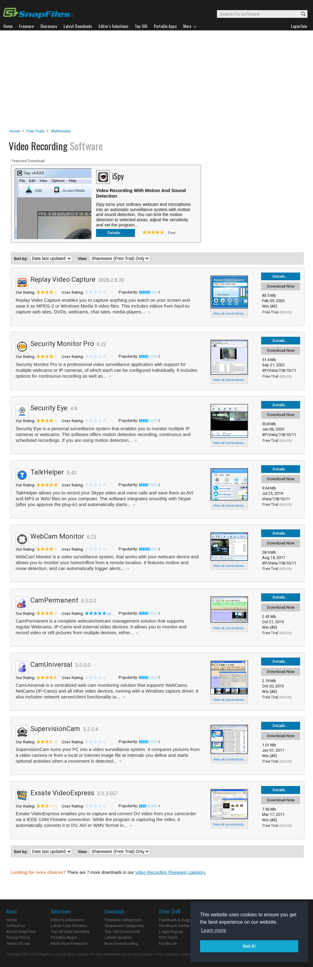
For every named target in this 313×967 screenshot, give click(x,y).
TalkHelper (47, 472)
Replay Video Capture (62, 279)
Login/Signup (171, 931)
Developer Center (174, 925)
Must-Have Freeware (69, 943)
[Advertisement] (157, 81)
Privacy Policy (18, 937)
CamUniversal (51, 664)
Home (14, 131)
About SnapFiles (21, 931)
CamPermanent (54, 600)
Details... (115, 232)
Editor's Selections (67, 920)
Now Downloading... (123, 943)
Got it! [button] (249, 946)
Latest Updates (118, 937)
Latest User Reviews (69, 925)
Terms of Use (18, 943)
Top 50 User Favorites (70, 931)
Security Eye (49, 408)
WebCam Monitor (57, 536)
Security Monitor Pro (62, 344)
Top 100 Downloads (122, 931)
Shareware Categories (124, 925)
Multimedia (61, 131)
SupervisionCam (55, 729)
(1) (109, 613)
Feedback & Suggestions (181, 920)
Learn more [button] (213, 930)
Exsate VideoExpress (62, 793)
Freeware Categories (123, 920)
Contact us (15, 925)
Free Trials (35, 131)
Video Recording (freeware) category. (170, 872)
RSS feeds (168, 937)
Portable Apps (63, 937)
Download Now (281, 286)
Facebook (168, 943)
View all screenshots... (229, 313)
